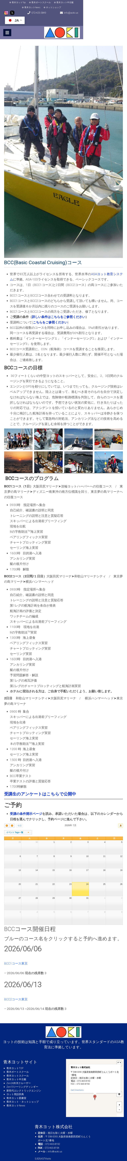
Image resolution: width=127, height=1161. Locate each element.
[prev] (6, 815)
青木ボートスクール (36, 2)
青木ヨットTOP (14, 1057)
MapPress (120, 1104)
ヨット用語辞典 (15, 1083)
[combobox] (18, 821)
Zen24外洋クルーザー (18, 1072)
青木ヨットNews (83, 2)
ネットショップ (103, 2)
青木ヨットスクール (17, 1064)
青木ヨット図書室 (16, 1087)
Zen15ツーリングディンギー (22, 1076)
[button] (95, 1086)
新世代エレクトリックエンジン (23, 1079)
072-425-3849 (42, 9)
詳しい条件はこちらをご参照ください (58, 306)
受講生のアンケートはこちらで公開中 (40, 783)
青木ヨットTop (14, 2)
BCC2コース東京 (16, 988)
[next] (12, 815)
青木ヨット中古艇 (60, 2)
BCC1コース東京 (16, 953)
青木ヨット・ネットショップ (22, 1090)
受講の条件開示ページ (26, 803)
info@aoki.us (78, 9)
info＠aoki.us (55, 1140)
